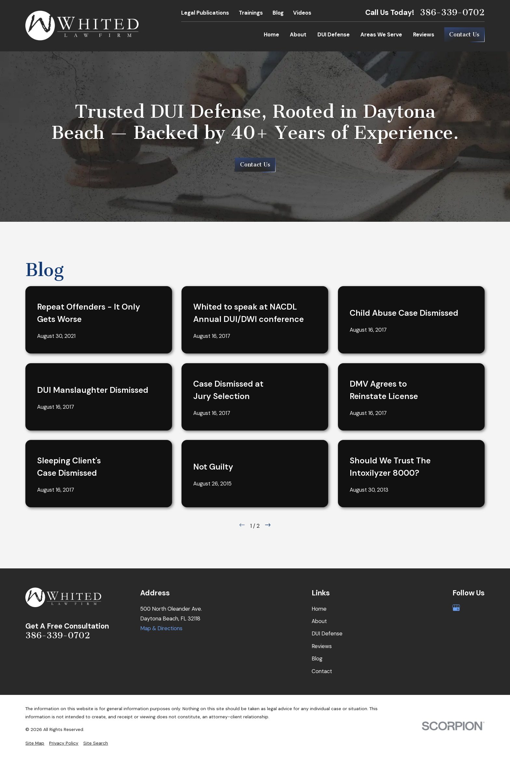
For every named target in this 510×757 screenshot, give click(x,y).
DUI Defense (327, 633)
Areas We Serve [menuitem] (381, 34)
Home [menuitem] (271, 34)
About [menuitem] (298, 34)
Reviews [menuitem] (423, 34)
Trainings (251, 12)
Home (319, 608)
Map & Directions (161, 628)
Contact (322, 671)
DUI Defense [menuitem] (333, 34)
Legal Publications (205, 12)
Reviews (322, 646)
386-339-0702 (452, 12)
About (319, 621)
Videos (302, 12)
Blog (278, 12)
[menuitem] (34, 743)
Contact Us (464, 34)
